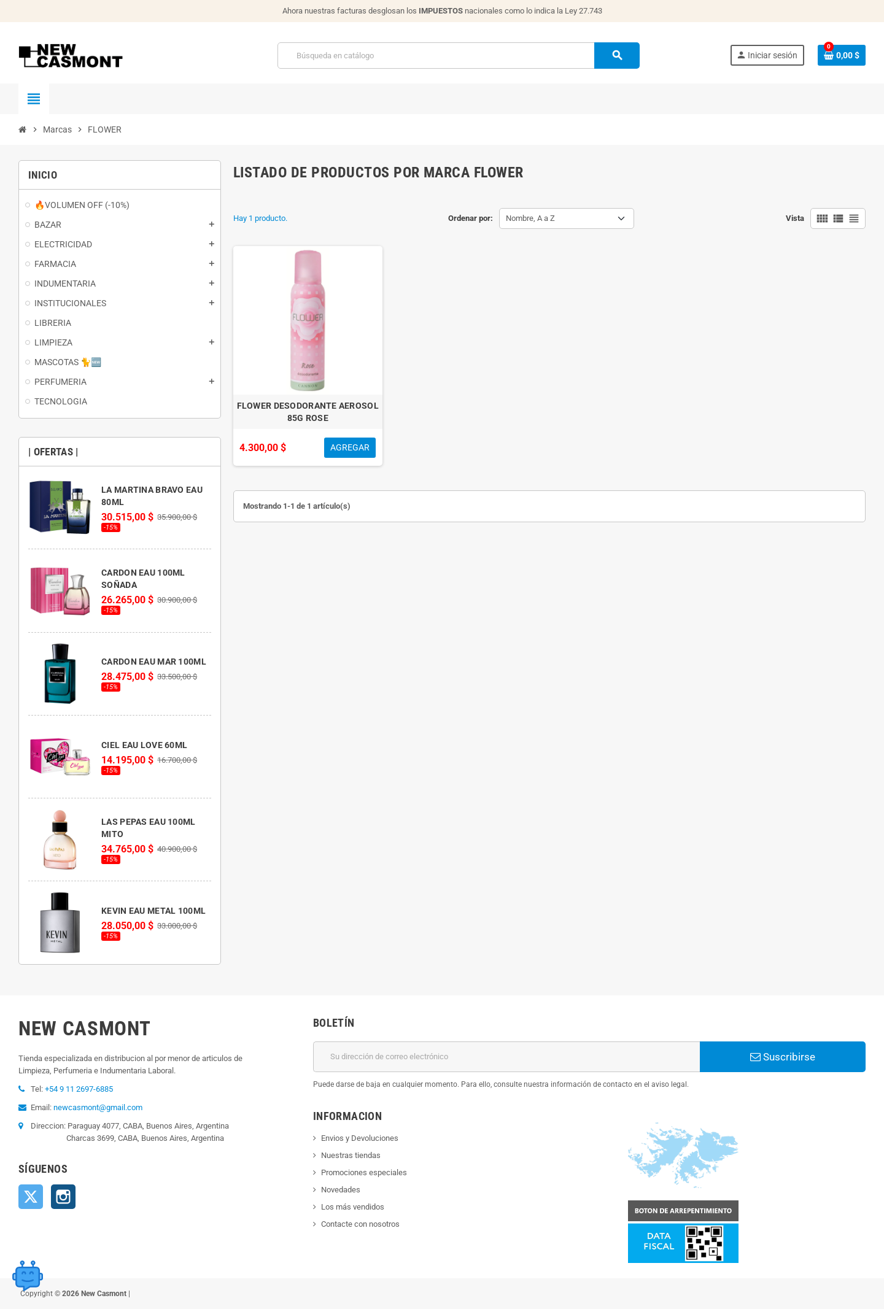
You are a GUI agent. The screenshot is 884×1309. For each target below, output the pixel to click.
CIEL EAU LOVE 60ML (144, 745)
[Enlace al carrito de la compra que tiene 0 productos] (842, 55)
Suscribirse (782, 1057)
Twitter (30, 1196)
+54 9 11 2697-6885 (79, 1089)
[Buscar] (458, 55)
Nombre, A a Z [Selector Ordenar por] (530, 218)
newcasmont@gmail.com (97, 1107)
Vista (795, 218)
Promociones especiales (364, 1172)
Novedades (340, 1189)
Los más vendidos (352, 1206)
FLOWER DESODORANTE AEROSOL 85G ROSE (308, 412)
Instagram (63, 1196)
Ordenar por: (470, 218)
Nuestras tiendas (351, 1155)
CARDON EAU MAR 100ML (153, 661)
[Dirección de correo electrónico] (506, 1056)
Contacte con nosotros (360, 1224)
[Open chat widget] (27, 1275)
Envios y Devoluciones (359, 1138)
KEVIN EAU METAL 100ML (153, 911)
